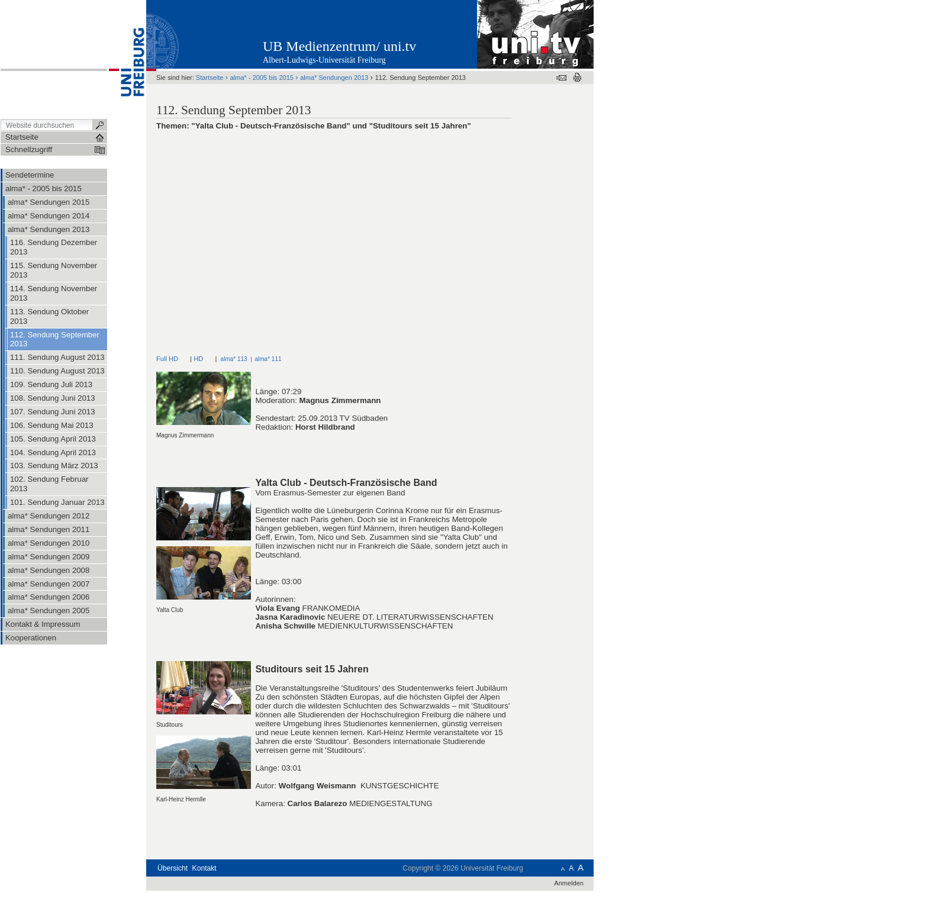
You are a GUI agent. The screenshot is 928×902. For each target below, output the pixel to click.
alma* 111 (267, 359)
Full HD (167, 358)
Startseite (210, 77)
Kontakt (204, 868)
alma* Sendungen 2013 (334, 77)
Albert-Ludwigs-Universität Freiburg (324, 60)
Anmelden (569, 883)
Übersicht (172, 868)
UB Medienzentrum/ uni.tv (339, 46)
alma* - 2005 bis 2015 (262, 77)
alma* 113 (234, 359)
